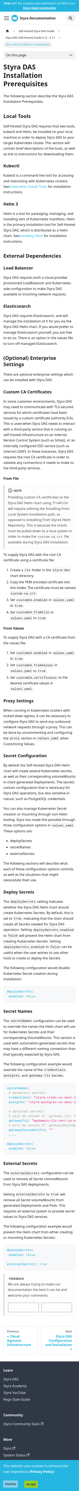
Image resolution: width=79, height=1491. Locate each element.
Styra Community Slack (23, 1424)
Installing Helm (31, 235)
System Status (16, 1455)
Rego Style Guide (16, 1399)
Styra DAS (11, 1379)
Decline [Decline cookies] (10, 1484)
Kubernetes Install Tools (28, 186)
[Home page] (7, 31)
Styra (9, 1448)
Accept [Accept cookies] (31, 1484)
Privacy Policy (41, 1471)
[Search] (71, 18)
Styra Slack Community (39, 8)
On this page (16, 55)
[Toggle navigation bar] (6, 18)
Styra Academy (15, 1386)
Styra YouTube (14, 1392)
